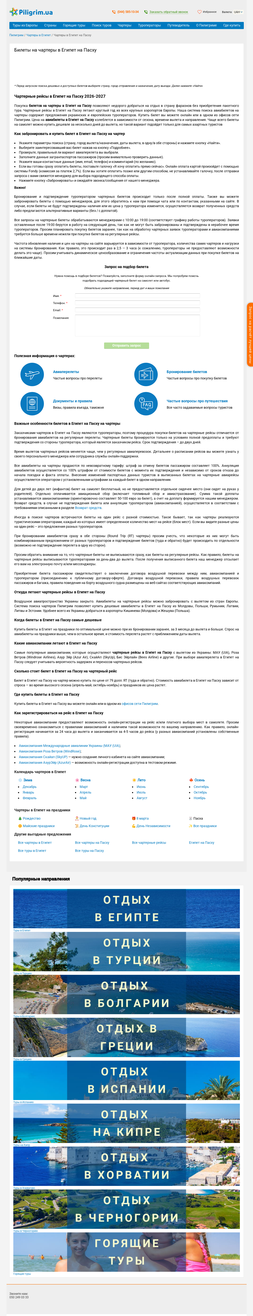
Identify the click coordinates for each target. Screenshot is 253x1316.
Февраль (30, 798)
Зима (27, 780)
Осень (199, 780)
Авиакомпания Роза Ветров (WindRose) (50, 751)
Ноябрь (200, 798)
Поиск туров (101, 25)
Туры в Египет (22, 930)
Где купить (231, 25)
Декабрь (30, 787)
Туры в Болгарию (24, 1016)
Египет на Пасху (201, 843)
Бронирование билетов (187, 371)
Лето (141, 780)
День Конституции (94, 826)
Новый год (88, 818)
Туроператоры (149, 25)
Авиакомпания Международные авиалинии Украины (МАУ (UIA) (69, 746)
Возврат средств (88, 508)
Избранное (209, 11)
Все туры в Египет (32, 851)
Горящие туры (74, 25)
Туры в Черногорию (25, 1230)
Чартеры (124, 25)
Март (84, 787)
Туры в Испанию (23, 1102)
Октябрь (200, 792)
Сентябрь (201, 787)
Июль (141, 792)
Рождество (32, 818)
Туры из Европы (25, 25)
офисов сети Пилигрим (140, 704)
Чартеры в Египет (38, 35)
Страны (50, 25)
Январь (28, 792)
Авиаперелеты (66, 371)
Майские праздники (39, 826)
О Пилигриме (206, 25)
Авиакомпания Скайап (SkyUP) (43, 757)
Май (83, 798)
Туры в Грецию (22, 1059)
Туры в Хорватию (24, 1187)
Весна (85, 780)
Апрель (85, 792)
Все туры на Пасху (89, 851)
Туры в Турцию (22, 973)
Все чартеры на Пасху (92, 843)
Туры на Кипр (21, 1145)
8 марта (143, 818)
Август (142, 798)
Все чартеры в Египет (35, 843)
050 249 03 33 (19, 1297)
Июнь (141, 787)
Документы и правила (72, 401)
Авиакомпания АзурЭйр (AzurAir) (45, 762)
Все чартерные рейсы (149, 843)
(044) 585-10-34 (125, 12)
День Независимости (153, 826)
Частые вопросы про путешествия (197, 401)
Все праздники (205, 826)
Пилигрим (16, 35)
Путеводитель (178, 25)
